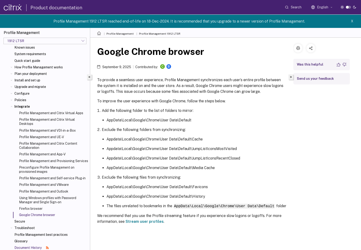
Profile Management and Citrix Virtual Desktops (47, 122)
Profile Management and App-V (42, 154)
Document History (31, 248)
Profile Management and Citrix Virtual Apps (51, 113)
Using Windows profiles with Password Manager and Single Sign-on (47, 200)
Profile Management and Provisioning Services (53, 161)
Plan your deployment (30, 74)
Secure (19, 221)
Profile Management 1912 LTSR (159, 33)
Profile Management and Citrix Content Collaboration (48, 146)
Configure (22, 93)
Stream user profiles (145, 221)
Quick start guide (27, 61)
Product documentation (56, 7)
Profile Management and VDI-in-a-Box (47, 130)
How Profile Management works (38, 67)
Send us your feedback (315, 78)
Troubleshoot (24, 228)
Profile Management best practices (41, 235)
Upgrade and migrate (30, 87)
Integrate (22, 106)
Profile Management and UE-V (41, 137)
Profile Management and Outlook (43, 191)
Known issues (24, 47)
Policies (20, 100)
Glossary (20, 241)
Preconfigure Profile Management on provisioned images (46, 169)
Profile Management (120, 33)
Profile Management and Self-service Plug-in (52, 178)
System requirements (30, 54)
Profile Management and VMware (44, 185)
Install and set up (27, 80)
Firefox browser (31, 208)
